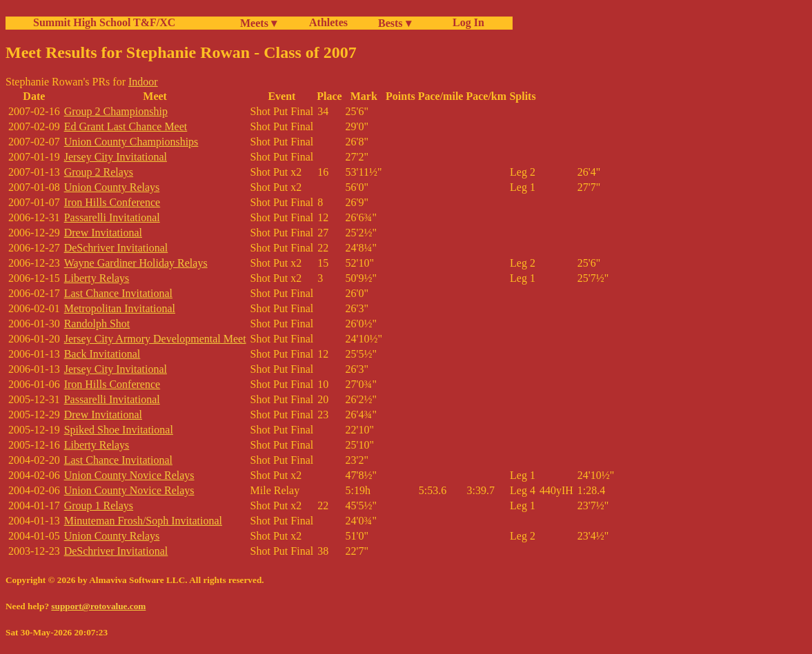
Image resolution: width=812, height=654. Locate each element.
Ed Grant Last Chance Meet (126, 126)
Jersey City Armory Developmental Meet (155, 339)
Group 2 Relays (98, 172)
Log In (465, 22)
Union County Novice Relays (129, 475)
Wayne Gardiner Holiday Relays (136, 263)
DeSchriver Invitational (116, 248)
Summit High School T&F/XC (104, 22)
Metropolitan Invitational (119, 308)
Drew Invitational (103, 232)
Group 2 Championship (116, 111)
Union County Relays (112, 187)
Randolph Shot (97, 323)
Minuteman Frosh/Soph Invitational (143, 521)
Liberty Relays (97, 278)
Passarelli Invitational (112, 217)
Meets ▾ (258, 23)
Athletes (328, 22)
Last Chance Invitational (118, 293)
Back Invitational (102, 354)
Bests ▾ (394, 23)
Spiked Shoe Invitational (118, 430)
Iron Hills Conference (112, 202)
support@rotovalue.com (98, 606)
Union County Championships (131, 141)
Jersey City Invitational (115, 157)
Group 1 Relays (98, 505)
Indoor (143, 82)
